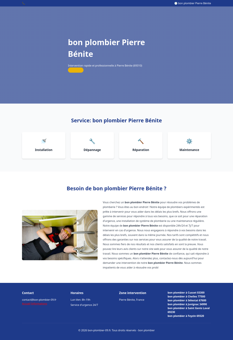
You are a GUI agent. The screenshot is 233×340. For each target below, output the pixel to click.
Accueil (26, 303)
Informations (39, 303)
